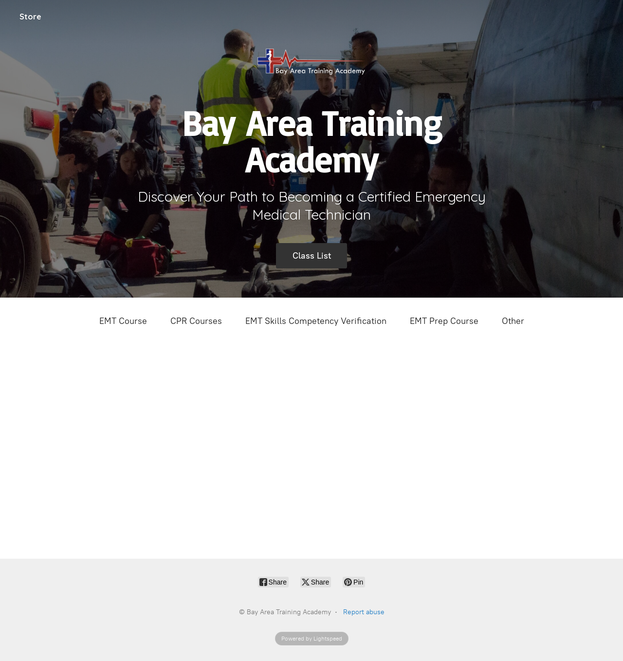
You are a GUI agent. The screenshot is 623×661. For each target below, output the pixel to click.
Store (30, 16)
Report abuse (364, 612)
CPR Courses (196, 321)
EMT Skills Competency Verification (315, 321)
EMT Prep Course (444, 321)
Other (513, 321)
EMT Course (123, 321)
